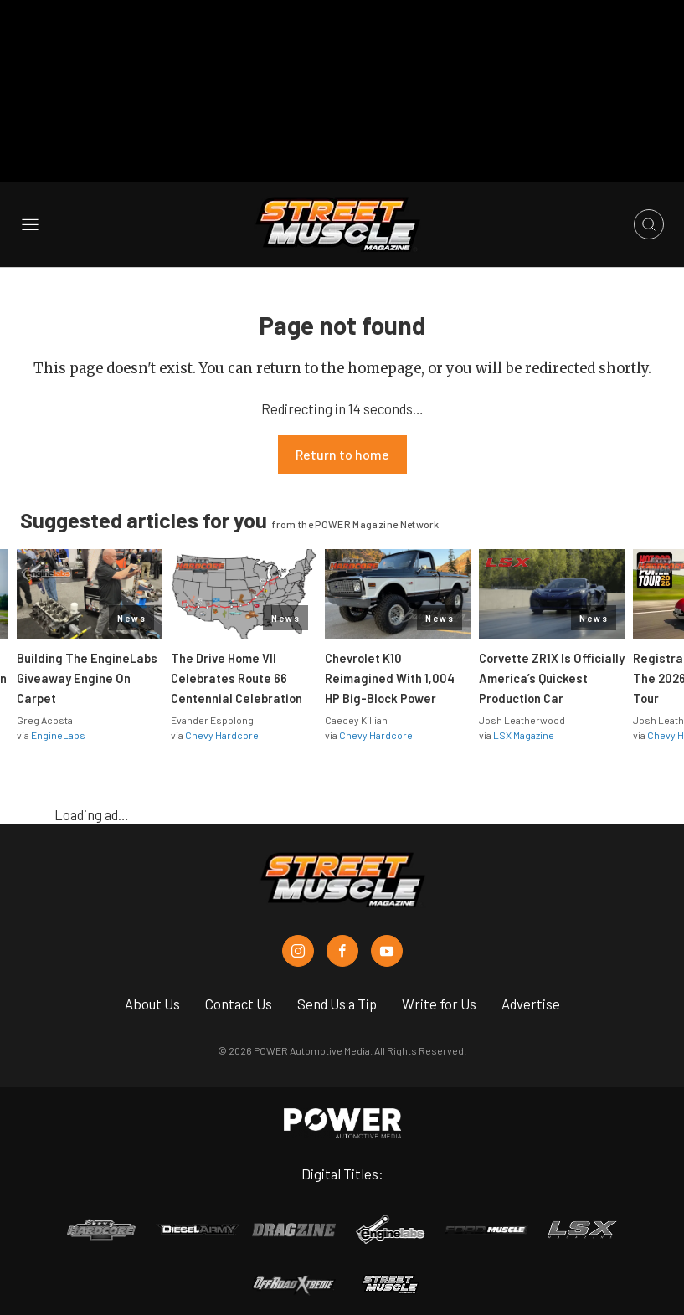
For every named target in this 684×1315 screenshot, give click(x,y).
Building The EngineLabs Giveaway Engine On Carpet (87, 667)
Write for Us (439, 992)
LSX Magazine (523, 724)
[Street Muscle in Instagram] (298, 940)
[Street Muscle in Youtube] (387, 940)
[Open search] (649, 213)
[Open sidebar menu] (30, 214)
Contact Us (238, 992)
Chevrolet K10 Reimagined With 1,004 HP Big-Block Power (390, 667)
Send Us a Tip (337, 992)
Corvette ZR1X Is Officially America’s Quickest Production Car (552, 667)
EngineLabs (58, 724)
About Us (152, 992)
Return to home (342, 443)
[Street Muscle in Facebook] (342, 940)
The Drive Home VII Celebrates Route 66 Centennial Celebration (236, 667)
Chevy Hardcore (222, 724)
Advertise (530, 992)
